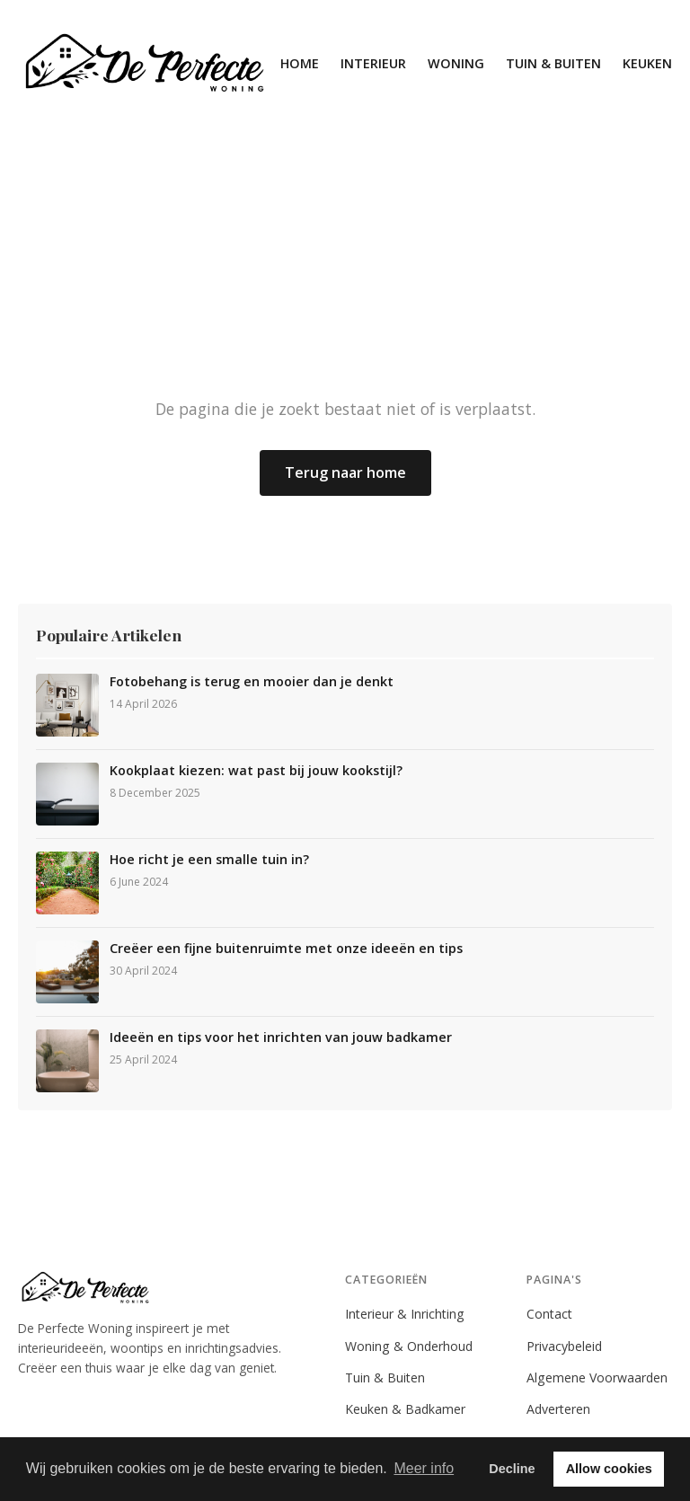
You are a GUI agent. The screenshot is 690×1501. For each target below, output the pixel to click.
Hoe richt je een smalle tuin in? (209, 860)
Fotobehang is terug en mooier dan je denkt (252, 682)
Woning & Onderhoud (409, 1346)
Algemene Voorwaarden (597, 1377)
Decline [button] (512, 1468)
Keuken (647, 63)
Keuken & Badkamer (405, 1408)
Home (299, 63)
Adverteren (558, 1408)
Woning (456, 63)
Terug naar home (345, 472)
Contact (549, 1313)
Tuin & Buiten (553, 63)
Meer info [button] (424, 1468)
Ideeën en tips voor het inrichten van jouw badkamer (281, 1037)
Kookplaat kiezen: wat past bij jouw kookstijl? (256, 771)
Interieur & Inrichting (404, 1313)
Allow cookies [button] (609, 1468)
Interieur (373, 63)
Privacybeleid (564, 1346)
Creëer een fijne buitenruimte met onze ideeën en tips (286, 948)
